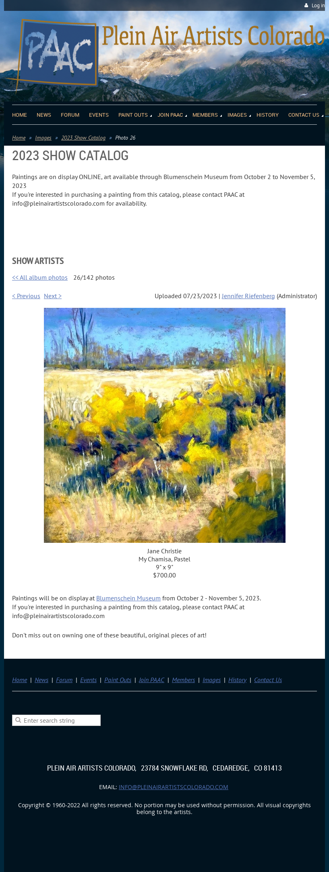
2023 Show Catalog (83, 137)
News (41, 680)
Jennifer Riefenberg (248, 296)
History (237, 680)
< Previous (26, 296)
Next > (53, 296)
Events (88, 680)
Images (43, 137)
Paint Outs (117, 680)
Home (18, 137)
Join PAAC (151, 680)
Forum (64, 680)
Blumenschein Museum (128, 598)
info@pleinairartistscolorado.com (173, 787)
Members (183, 680)
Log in (318, 5)
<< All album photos (40, 277)
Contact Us (268, 680)
